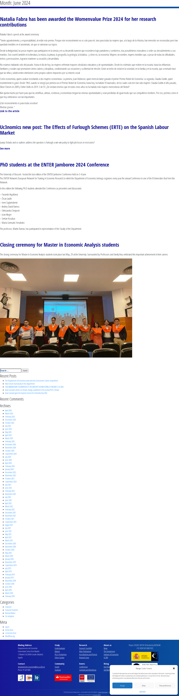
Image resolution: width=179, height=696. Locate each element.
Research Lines (84, 657)
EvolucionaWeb (97, 695)
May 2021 (8, 534)
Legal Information (103, 692)
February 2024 (10, 466)
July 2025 (8, 425)
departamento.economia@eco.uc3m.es (31, 666)
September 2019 (11, 565)
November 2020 (10, 546)
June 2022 (8, 500)
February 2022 (10, 509)
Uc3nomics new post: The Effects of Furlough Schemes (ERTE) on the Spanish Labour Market (84, 129)
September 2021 (11, 521)
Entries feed (9, 630)
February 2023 (10, 490)
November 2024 (10, 447)
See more (5, 148)
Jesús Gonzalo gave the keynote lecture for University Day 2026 (26, 393)
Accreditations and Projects (88, 654)
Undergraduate (60, 648)
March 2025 (9, 438)
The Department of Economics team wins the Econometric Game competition (31, 380)
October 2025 (9, 422)
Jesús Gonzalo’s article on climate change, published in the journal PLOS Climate (32, 390)
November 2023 (10, 475)
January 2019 (9, 577)
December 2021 (10, 512)
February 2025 (10, 441)
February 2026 (10, 416)
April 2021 (8, 537)
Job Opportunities (110, 666)
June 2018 (8, 586)
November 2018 (10, 580)
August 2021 (9, 525)
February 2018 (10, 596)
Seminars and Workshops (87, 670)
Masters (57, 651)
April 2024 (8, 463)
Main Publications (85, 651)
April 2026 (8, 410)
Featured (8, 606)
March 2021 (9, 540)
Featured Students (11, 610)
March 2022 (9, 506)
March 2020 (9, 556)
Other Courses (59, 657)
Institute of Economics (111, 654)
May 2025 (8, 432)
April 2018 (8, 590)
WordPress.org (10, 636)
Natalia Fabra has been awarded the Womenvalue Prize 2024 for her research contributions (78, 21)
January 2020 (9, 559)
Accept (122, 685)
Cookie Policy (142, 691)
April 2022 (8, 503)
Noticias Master (10, 613)
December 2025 (10, 419)
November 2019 (10, 562)
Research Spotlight (85, 648)
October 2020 (9, 549)
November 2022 (10, 494)
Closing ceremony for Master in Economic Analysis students (59, 244)
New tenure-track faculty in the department (20, 383)
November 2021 (10, 515)
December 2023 (10, 472)
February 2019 (10, 574)
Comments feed (10, 633)
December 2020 (10, 543)
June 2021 (8, 531)
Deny (143, 685)
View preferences (165, 685)
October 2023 (9, 478)
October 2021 (9, 518)
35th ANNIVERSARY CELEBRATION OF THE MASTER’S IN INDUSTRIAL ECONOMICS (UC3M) (34, 386)
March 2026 (9, 413)
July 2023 (8, 484)
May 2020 (8, 552)
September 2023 (11, 481)
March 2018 (9, 593)
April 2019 (8, 571)
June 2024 (8, 460)
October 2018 (9, 583)
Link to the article (9, 111)
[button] (174, 668)
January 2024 (9, 469)
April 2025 (8, 435)
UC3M (106, 657)
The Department (109, 651)
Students (58, 670)
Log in (7, 626)
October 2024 (9, 450)
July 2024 (8, 456)
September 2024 (11, 453)
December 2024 (10, 444)
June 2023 (8, 487)
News (105, 648)
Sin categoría (9, 616)
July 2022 (8, 497)
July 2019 (8, 568)
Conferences (83, 666)
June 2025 (8, 429)
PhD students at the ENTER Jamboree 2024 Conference (54, 164)
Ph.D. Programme (61, 654)
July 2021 (8, 528)
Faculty (57, 666)
